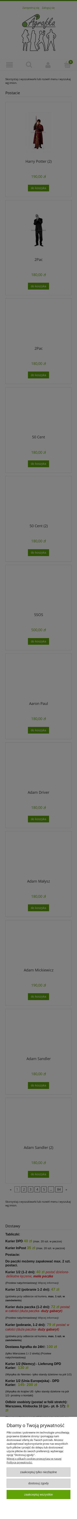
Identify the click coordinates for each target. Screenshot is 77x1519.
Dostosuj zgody (38, 1483)
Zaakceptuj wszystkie (38, 1494)
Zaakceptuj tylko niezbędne (38, 1472)
